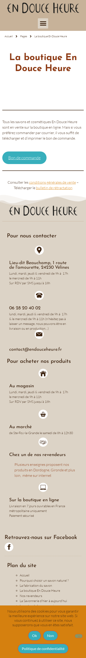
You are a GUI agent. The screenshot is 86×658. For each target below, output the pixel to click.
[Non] (79, 636)
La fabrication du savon (36, 585)
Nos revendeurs (31, 596)
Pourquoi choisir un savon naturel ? (44, 580)
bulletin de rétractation (54, 188)
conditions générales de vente (52, 182)
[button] (43, 23)
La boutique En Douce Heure (40, 590)
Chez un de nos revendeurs (37, 455)
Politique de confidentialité (43, 648)
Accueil (24, 575)
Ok (34, 635)
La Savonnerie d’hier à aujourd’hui (43, 601)
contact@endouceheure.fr (35, 349)
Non (50, 635)
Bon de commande (24, 157)
